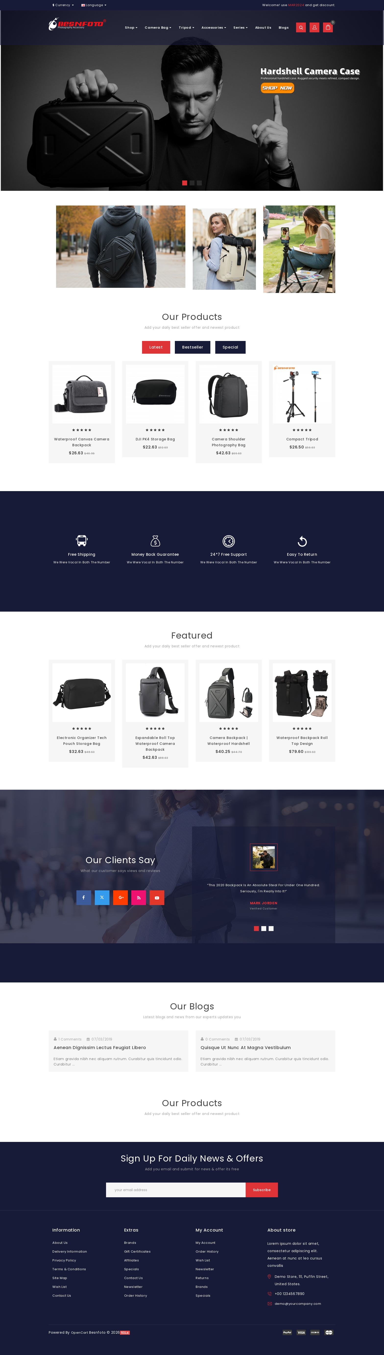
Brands (130, 1242)
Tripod (186, 27)
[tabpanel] (263, 875)
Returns (202, 1278)
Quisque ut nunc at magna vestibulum (246, 1047)
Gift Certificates (137, 1251)
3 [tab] (271, 928)
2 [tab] (263, 928)
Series (240, 27)
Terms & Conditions (69, 1269)
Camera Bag (158, 27)
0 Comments (217, 1039)
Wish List (59, 1286)
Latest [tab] (156, 347)
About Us (263, 27)
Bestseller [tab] (192, 347)
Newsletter (133, 1286)
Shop (131, 27)
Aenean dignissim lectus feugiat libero (100, 1047)
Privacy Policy (64, 1260)
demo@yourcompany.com (298, 1303)
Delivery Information (69, 1251)
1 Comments (70, 1039)
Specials (131, 1269)
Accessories (214, 27)
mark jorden (263, 903)
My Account (206, 1242)
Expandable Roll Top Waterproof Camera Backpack (155, 743)
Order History (135, 1295)
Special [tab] (230, 347)
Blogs (284, 27)
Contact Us (61, 1295)
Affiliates (131, 1260)
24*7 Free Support (228, 554)
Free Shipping (82, 554)
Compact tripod (302, 439)
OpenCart (79, 1332)
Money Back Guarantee (155, 554)
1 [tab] (256, 928)
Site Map (59, 1278)
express (315, 1332)
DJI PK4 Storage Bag (155, 439)
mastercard (329, 1332)
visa (287, 1332)
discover (301, 1332)
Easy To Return (302, 554)
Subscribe (262, 1189)
